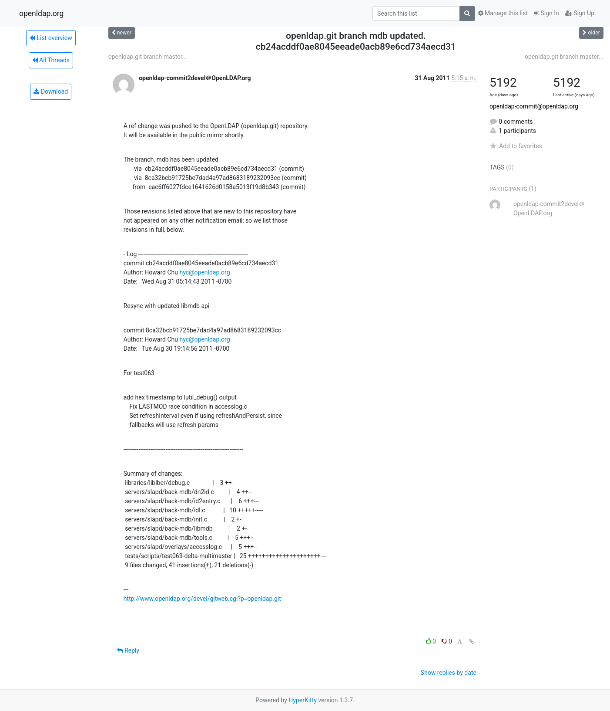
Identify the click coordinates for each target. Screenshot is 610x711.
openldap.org (41, 13)
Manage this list (503, 13)
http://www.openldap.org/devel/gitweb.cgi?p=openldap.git (202, 598)
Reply (128, 650)
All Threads (51, 60)
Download (51, 91)
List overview (51, 37)
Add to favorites (515, 145)
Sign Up (579, 13)
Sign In (546, 13)
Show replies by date (448, 672)
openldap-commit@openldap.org (533, 106)
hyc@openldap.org (204, 272)
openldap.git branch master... (147, 56)
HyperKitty (302, 700)
